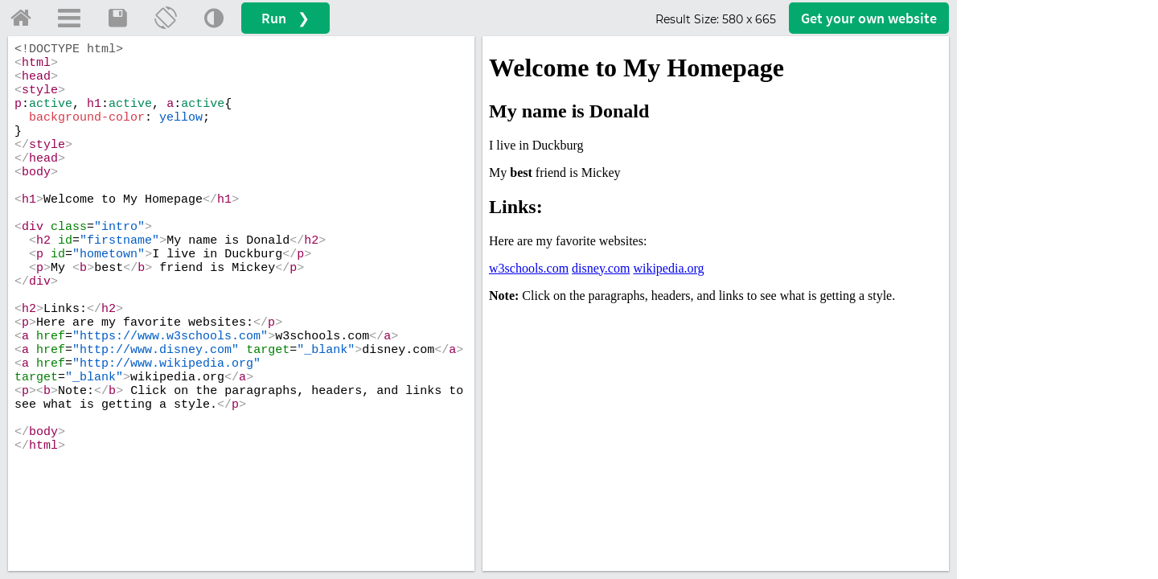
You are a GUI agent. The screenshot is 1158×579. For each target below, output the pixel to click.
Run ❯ (285, 18)
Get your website (869, 18)
